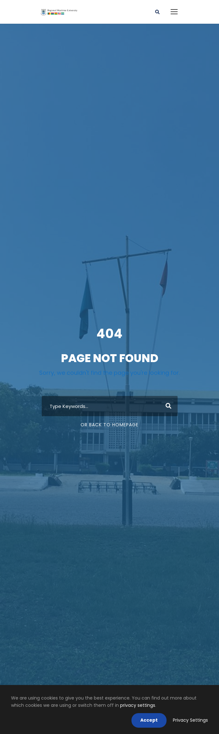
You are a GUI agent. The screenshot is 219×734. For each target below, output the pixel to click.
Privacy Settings (190, 720)
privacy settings (137, 705)
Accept (149, 720)
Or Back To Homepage (109, 425)
